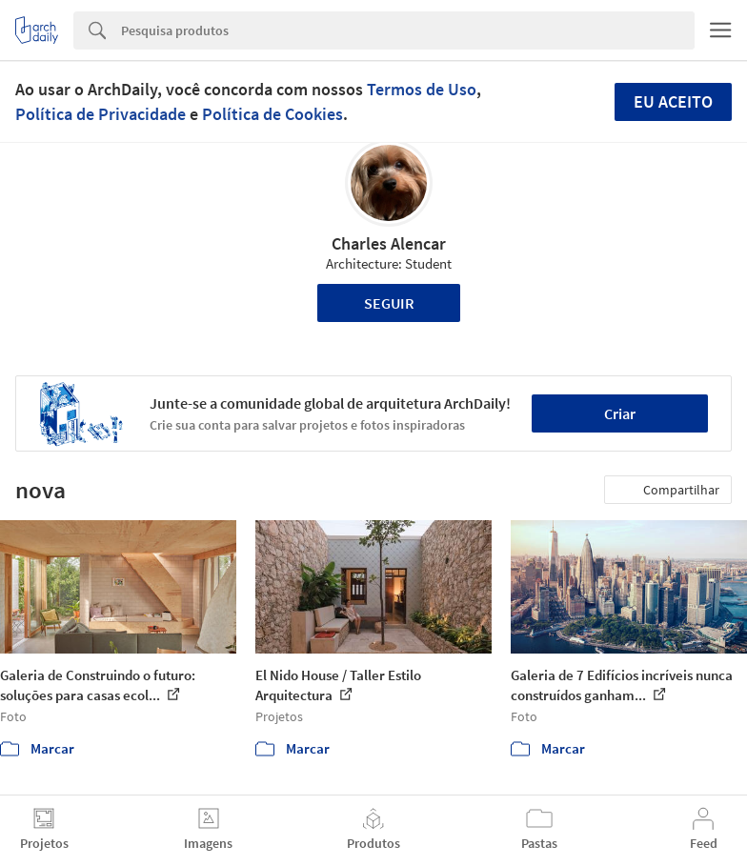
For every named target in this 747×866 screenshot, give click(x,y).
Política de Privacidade (100, 114)
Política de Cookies (272, 114)
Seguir (389, 302)
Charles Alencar (389, 243)
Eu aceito (673, 101)
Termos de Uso (421, 89)
